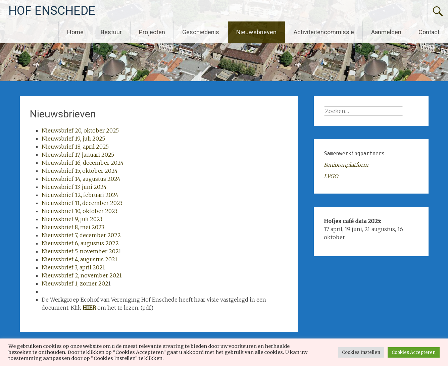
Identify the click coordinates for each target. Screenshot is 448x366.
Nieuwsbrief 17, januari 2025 (78, 154)
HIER (89, 307)
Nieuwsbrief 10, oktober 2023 (79, 211)
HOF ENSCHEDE (51, 11)
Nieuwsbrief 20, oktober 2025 (80, 130)
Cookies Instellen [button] (361, 352)
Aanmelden (386, 32)
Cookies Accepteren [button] (414, 352)
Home (75, 32)
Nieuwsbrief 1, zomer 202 (75, 283)
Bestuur (111, 32)
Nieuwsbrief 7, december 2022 (81, 235)
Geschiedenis (200, 32)
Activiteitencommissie (324, 32)
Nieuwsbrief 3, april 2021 (73, 267)
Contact (429, 32)
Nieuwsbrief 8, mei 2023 (73, 227)
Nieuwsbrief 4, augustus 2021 (79, 259)
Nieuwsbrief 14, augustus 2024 (81, 178)
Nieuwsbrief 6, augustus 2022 (80, 243)
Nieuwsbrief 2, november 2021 (82, 275)
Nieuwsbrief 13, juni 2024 (74, 187)
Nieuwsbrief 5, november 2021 (81, 251)
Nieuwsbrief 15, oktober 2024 (80, 170)
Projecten (152, 32)
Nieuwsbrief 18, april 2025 (75, 146)
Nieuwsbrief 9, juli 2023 (72, 219)
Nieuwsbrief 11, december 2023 (82, 203)
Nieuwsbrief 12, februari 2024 (80, 195)
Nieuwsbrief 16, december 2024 (83, 162)
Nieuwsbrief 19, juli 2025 (73, 138)
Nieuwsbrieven (256, 32)
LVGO (331, 176)
